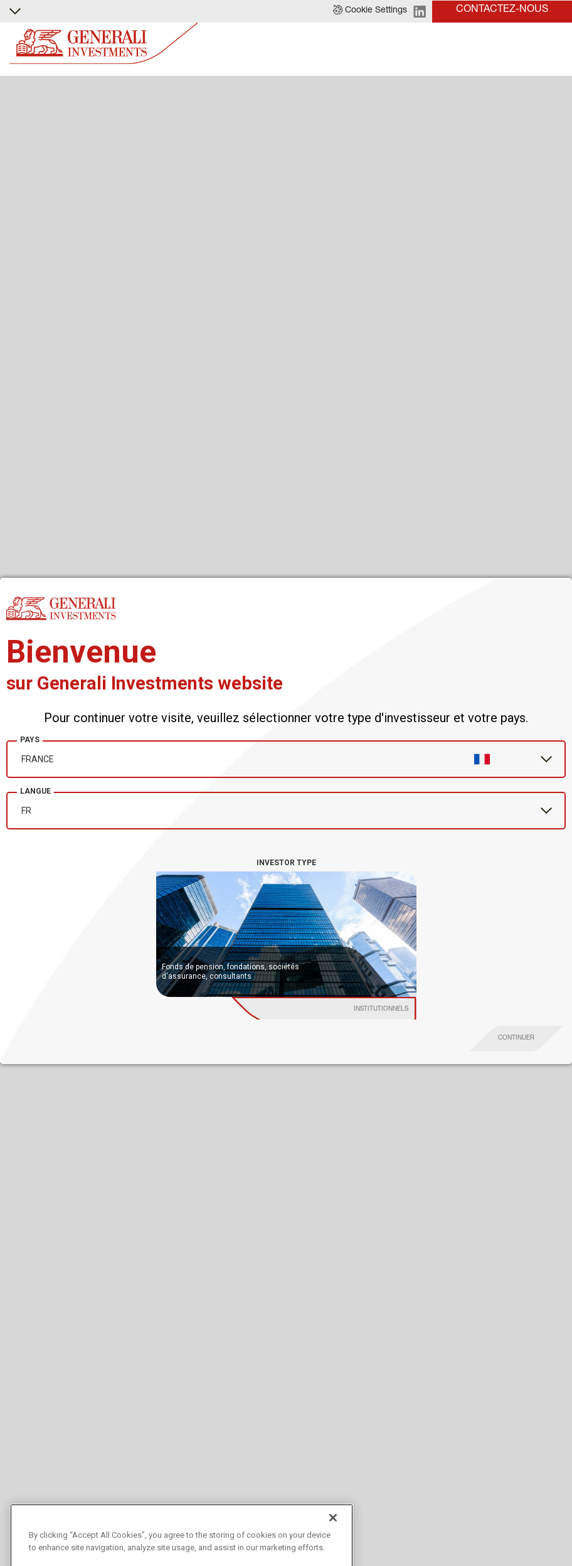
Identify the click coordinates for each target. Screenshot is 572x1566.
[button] (370, 11)
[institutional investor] (336, 1010)
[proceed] (516, 1039)
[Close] (333, 1550)
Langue (35, 791)
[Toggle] (555, 43)
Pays (30, 739)
